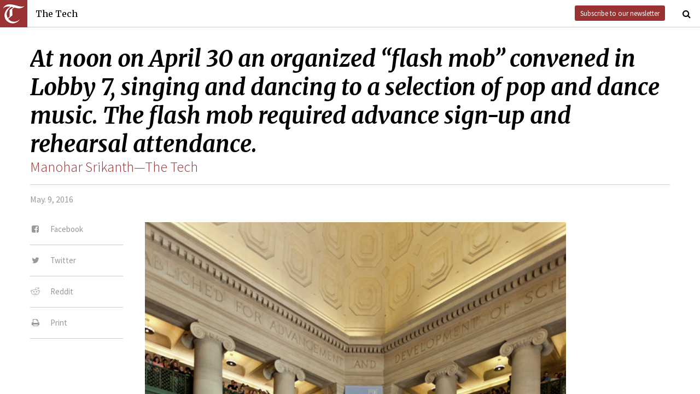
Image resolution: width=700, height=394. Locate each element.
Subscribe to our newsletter (620, 13)
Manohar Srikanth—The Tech (114, 167)
